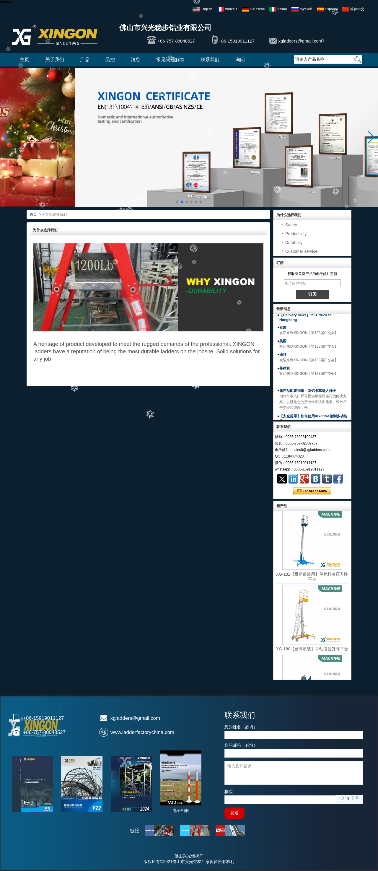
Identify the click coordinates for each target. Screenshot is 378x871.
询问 (240, 59)
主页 (24, 59)
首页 (33, 214)
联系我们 (210, 59)
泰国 (282, 330)
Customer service (301, 251)
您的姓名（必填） (241, 727)
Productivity (296, 233)
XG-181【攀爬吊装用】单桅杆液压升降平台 (312, 579)
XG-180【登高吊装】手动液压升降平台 (312, 651)
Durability (293, 242)
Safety (291, 224)
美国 (282, 343)
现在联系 (312, 491)
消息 (135, 59)
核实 (228, 791)
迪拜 (282, 357)
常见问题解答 (170, 59)
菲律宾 (284, 370)
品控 (110, 59)
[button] (177, 202)
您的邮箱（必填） (241, 745)
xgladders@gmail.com (300, 40)
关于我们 (54, 59)
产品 (84, 59)
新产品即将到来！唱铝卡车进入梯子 (307, 393)
